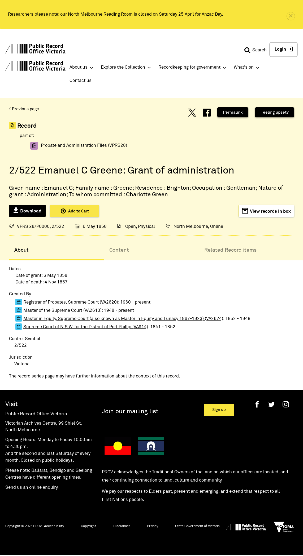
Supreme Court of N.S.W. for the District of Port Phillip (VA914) (85, 327)
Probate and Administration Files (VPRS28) (84, 145)
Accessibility (54, 526)
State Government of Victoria (197, 526)
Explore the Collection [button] (123, 67)
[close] (291, 16)
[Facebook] (257, 404)
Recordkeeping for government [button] (189, 67)
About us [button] (79, 67)
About (21, 250)
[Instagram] (286, 404)
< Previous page (24, 109)
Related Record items (230, 250)
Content (119, 250)
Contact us (81, 80)
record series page (36, 376)
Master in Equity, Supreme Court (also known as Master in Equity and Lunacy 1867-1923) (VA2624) (123, 319)
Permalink (233, 112)
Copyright (88, 526)
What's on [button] (244, 67)
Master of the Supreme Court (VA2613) (62, 310)
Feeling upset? (275, 112)
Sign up (219, 410)
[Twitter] (271, 404)
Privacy (152, 526)
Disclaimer (121, 526)
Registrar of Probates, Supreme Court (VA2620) (70, 302)
